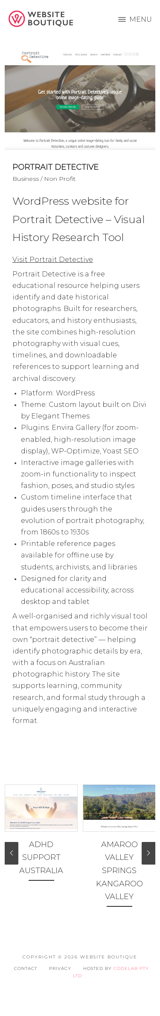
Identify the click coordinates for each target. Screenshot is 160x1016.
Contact (25, 968)
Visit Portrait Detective (52, 259)
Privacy (60, 968)
